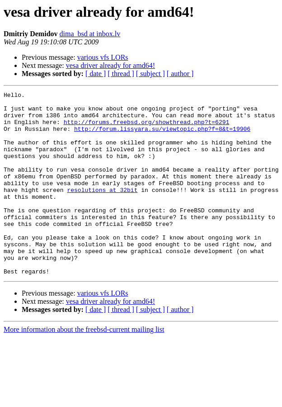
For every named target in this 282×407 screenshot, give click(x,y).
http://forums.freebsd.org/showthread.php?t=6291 (147, 128)
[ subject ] (150, 73)
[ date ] (95, 73)
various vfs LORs (102, 57)
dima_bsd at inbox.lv (90, 34)
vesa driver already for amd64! (110, 65)
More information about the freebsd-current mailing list (84, 366)
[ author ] (180, 73)
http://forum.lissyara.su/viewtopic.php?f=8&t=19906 (162, 137)
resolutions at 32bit (102, 210)
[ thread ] (121, 73)
